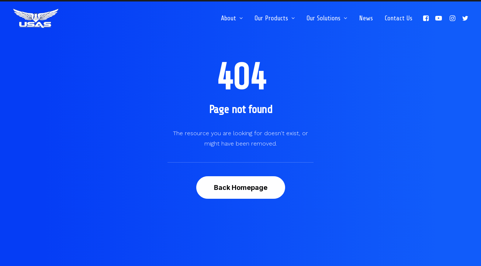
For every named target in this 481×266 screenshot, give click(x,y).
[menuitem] (232, 18)
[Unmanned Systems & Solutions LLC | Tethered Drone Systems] (36, 18)
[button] (427, 18)
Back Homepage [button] (240, 187)
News (366, 18)
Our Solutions (327, 18)
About (232, 18)
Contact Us (398, 18)
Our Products (275, 18)
